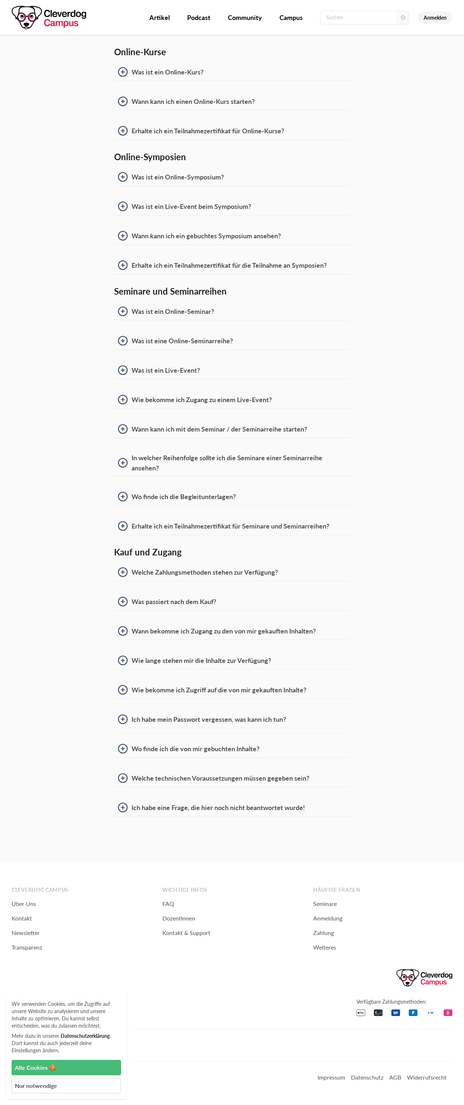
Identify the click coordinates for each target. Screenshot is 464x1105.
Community (245, 17)
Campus (291, 17)
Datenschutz (367, 1077)
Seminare (325, 903)
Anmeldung (327, 918)
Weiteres (324, 947)
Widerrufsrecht (427, 1077)
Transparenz (27, 947)
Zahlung (323, 932)
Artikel (159, 17)
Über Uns (24, 903)
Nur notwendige (36, 1085)
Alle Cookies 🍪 (35, 1067)
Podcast (198, 17)
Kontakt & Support (186, 932)
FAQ (168, 903)
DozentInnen (178, 918)
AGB (395, 1077)
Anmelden (435, 18)
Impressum (331, 1077)
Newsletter (26, 932)
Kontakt (22, 918)
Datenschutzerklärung (85, 1036)
